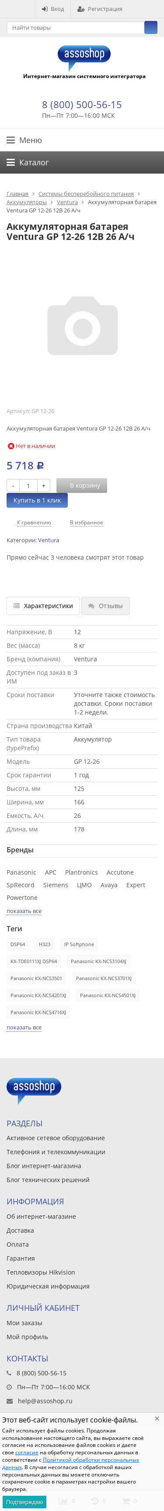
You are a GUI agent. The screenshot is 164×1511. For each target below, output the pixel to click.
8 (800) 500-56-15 (82, 104)
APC (50, 872)
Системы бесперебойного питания (86, 194)
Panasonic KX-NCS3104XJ (98, 961)
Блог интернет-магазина (44, 1166)
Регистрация (99, 9)
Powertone (22, 897)
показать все (24, 911)
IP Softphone (79, 944)
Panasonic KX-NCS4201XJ (38, 995)
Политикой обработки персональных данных (70, 1463)
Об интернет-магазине (41, 1216)
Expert (135, 885)
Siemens (55, 885)
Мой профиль (27, 1337)
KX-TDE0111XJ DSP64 (33, 961)
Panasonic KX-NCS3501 (36, 978)
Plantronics (81, 872)
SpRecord (21, 885)
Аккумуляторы (27, 202)
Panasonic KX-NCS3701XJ (104, 978)
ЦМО (84, 885)
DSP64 (17, 944)
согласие (26, 1452)
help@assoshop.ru (45, 1401)
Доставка (20, 1230)
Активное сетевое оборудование (56, 1138)
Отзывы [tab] (105, 606)
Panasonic (21, 872)
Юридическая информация (48, 1286)
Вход (53, 9)
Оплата (18, 1244)
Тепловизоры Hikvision (41, 1272)
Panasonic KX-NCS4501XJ (108, 995)
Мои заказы (24, 1323)
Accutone (120, 872)
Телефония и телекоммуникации (56, 1152)
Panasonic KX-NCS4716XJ (38, 1012)
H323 (44, 944)
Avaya (109, 885)
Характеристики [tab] (43, 606)
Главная (17, 194)
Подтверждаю (24, 1502)
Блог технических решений (48, 1180)
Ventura (67, 202)
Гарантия (21, 1258)
